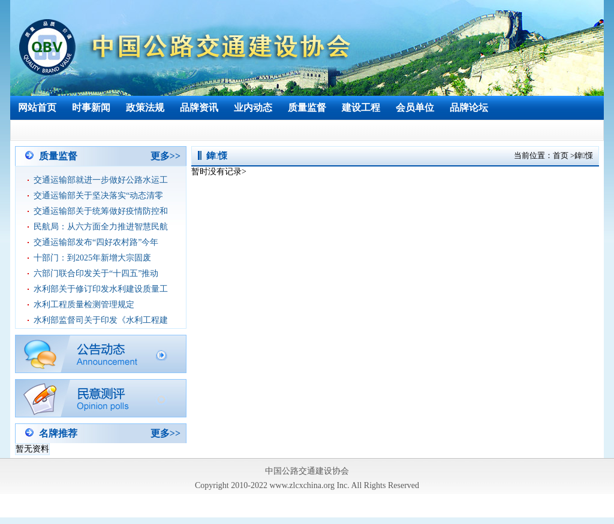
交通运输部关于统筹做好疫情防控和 (101, 211)
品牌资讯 (199, 107)
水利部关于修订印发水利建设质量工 (101, 288)
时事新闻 (91, 107)
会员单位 (415, 107)
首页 (560, 155)
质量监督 (307, 107)
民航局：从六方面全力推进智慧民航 (101, 226)
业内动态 (253, 107)
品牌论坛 (469, 107)
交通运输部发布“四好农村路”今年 (96, 242)
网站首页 (37, 107)
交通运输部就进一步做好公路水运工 (101, 179)
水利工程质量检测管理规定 (84, 304)
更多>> (165, 156)
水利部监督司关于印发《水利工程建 (101, 320)
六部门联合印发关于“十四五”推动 (96, 273)
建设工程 (361, 107)
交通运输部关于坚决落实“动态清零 (98, 195)
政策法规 (145, 107)
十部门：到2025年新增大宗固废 (92, 257)
